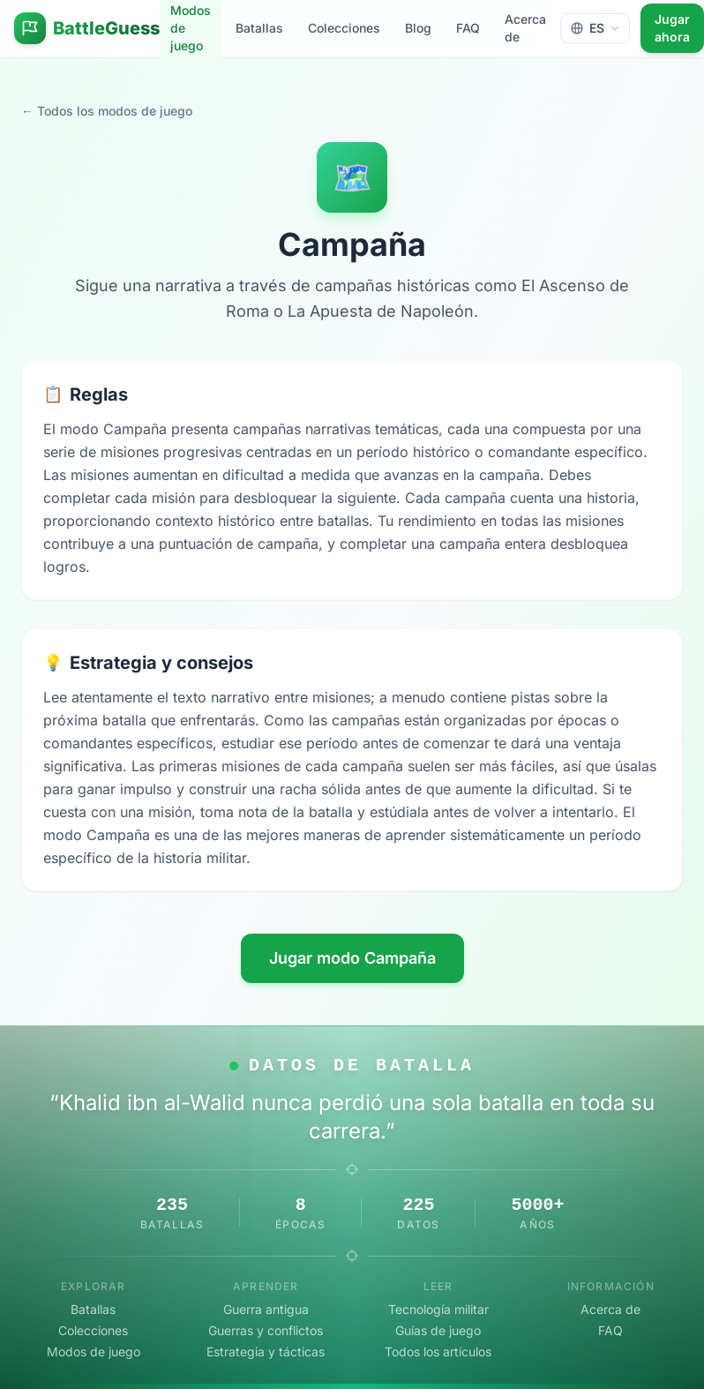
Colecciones (344, 27)
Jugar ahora (672, 27)
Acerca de (525, 27)
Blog (418, 27)
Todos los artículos (438, 1351)
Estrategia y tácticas (265, 1351)
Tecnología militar (438, 1309)
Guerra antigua (266, 1309)
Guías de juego (438, 1330)
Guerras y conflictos (265, 1330)
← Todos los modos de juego (106, 110)
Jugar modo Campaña (352, 958)
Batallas (259, 27)
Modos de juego (93, 1351)
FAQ (468, 27)
